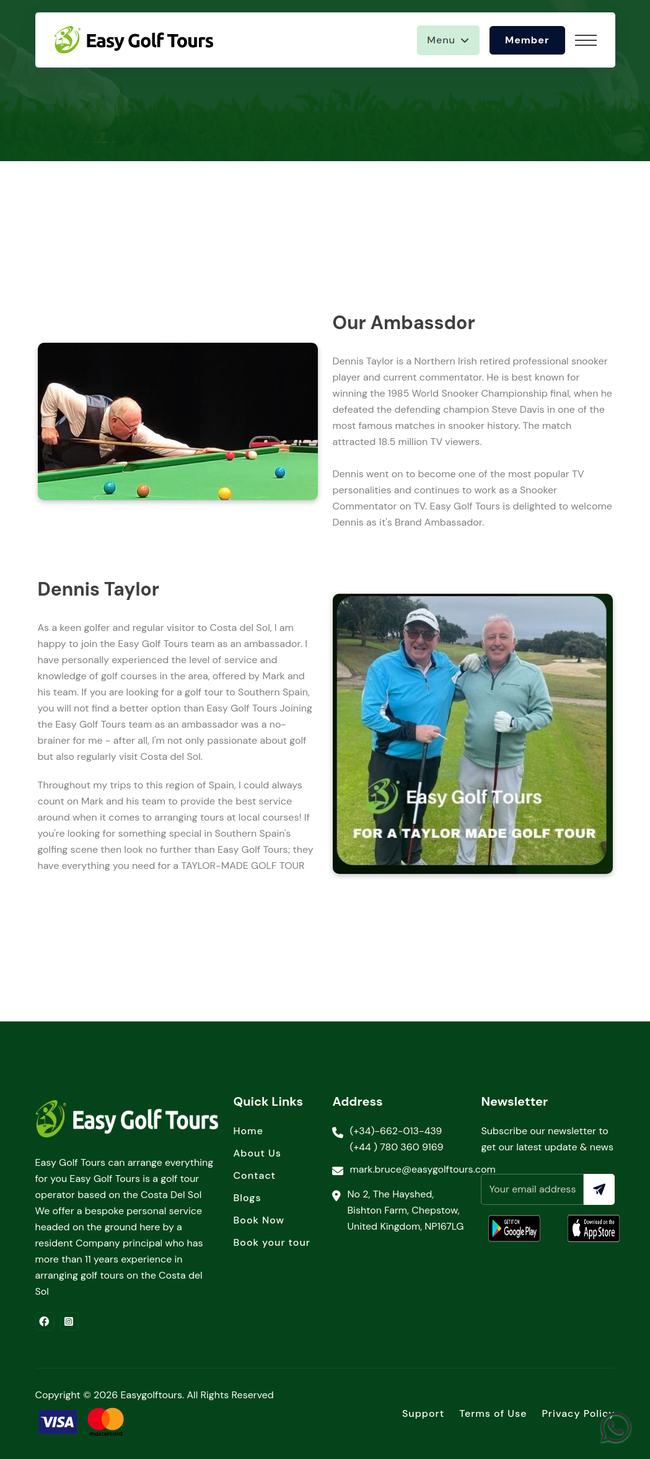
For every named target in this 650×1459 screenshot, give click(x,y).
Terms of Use (493, 1413)
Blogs (247, 1197)
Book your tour (271, 1242)
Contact (254, 1175)
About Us (257, 1153)
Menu (441, 39)
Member (527, 39)
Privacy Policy (578, 1413)
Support (423, 1413)
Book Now (258, 1220)
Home (248, 1130)
